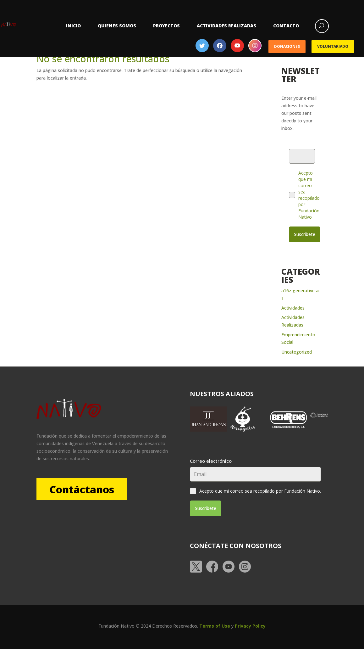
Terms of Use (214, 625)
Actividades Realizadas (226, 26)
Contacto (286, 26)
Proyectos (166, 26)
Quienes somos (117, 26)
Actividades (293, 307)
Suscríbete (304, 234)
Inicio (73, 26)
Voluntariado (332, 46)
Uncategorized (296, 351)
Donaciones (287, 46)
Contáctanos (82, 488)
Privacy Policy (250, 625)
